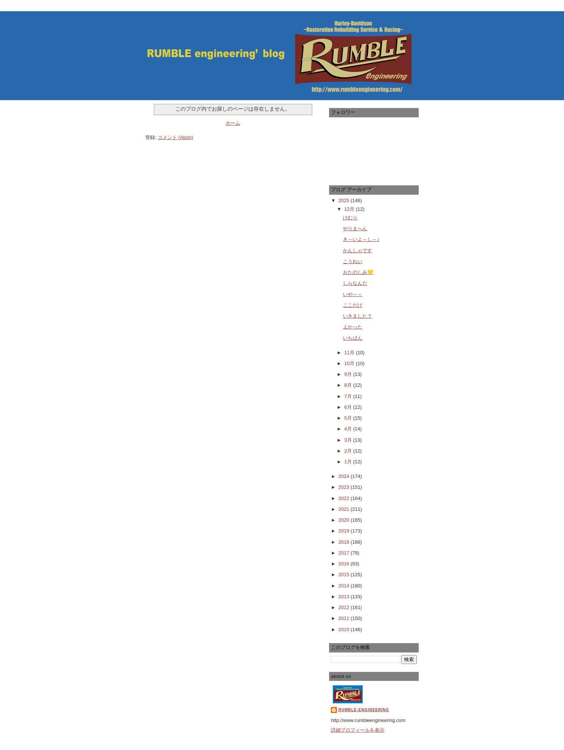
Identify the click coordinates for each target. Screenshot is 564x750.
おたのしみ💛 (358, 272)
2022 (344, 498)
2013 (344, 596)
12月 (350, 209)
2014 (344, 586)
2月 (348, 451)
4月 (348, 429)
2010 (344, 629)
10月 (350, 363)
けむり (350, 217)
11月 (350, 352)
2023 (344, 487)
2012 (344, 607)
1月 (348, 461)
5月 (348, 418)
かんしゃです (357, 250)
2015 (344, 574)
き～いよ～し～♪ (361, 239)
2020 (344, 520)
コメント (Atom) (175, 137)
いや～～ (352, 294)
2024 (344, 476)
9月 (348, 374)
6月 (348, 407)
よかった (352, 327)
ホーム (233, 123)
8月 (348, 385)
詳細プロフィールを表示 (357, 730)
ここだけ (352, 305)
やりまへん (355, 228)
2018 (344, 542)
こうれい (352, 261)
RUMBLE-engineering (363, 710)
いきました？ (357, 316)
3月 (348, 440)
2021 (344, 509)
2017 (344, 553)
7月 (348, 396)
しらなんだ (355, 283)
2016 (344, 564)
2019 (344, 531)
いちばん (352, 338)
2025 (344, 200)
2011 (344, 618)
